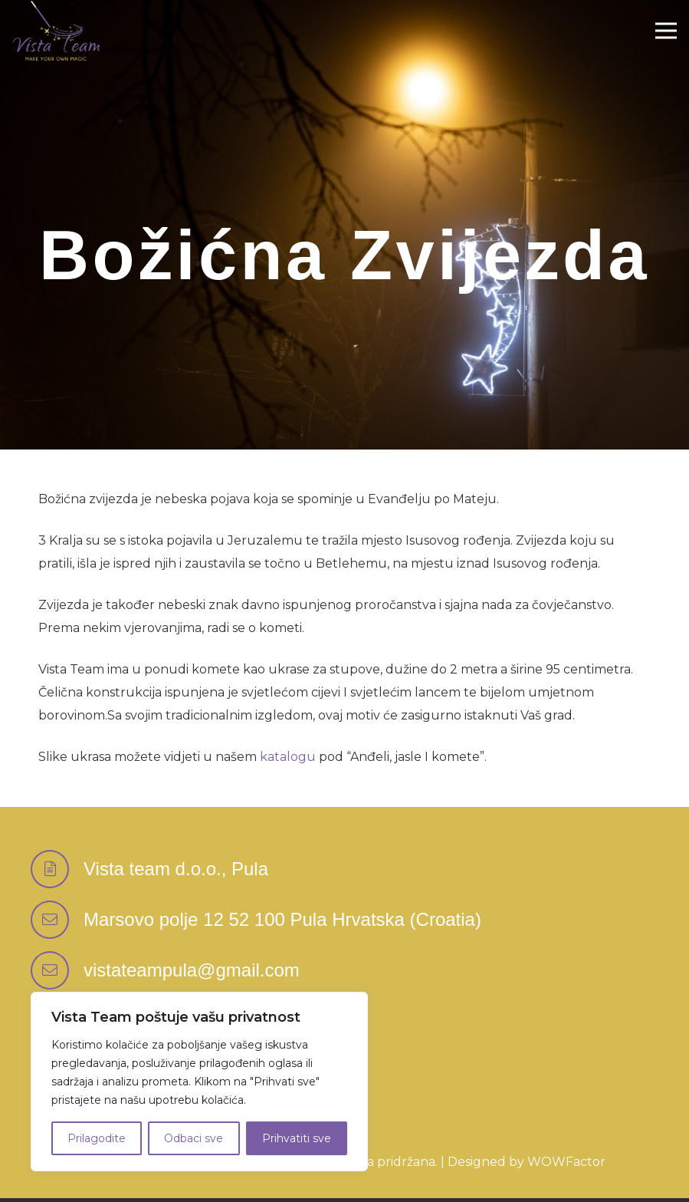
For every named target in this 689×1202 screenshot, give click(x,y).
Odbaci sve (193, 1138)
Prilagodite (96, 1138)
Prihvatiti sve (296, 1138)
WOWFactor (566, 1161)
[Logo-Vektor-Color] (56, 31)
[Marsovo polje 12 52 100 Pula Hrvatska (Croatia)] (57, 920)
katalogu (288, 756)
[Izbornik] (666, 31)
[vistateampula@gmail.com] (57, 970)
